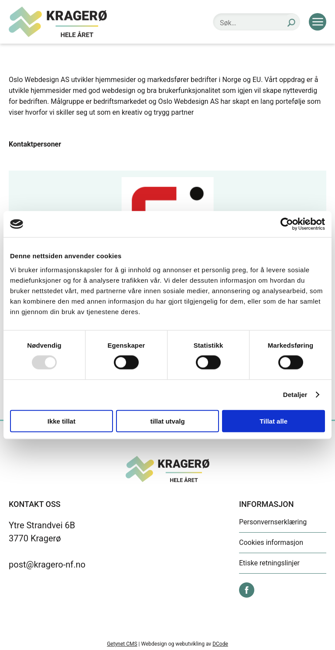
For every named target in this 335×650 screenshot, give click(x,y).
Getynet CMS (122, 644)
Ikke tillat (61, 420)
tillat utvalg (167, 420)
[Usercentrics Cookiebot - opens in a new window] (287, 224)
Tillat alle (273, 420)
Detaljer (295, 394)
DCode (220, 644)
